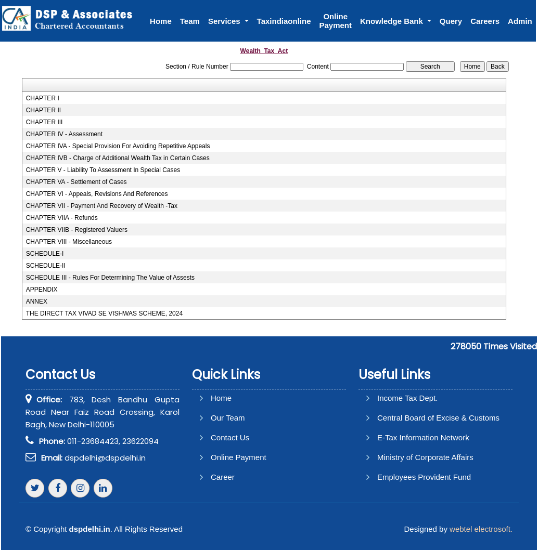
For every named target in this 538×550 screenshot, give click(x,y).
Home (161, 21)
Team (190, 21)
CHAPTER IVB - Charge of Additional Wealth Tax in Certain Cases (118, 158)
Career (223, 477)
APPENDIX (42, 289)
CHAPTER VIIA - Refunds (62, 217)
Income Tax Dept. (407, 398)
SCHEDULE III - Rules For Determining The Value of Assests (110, 277)
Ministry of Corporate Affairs (425, 457)
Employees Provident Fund (424, 477)
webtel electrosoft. (481, 529)
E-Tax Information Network (423, 437)
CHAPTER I (42, 98)
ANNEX (36, 301)
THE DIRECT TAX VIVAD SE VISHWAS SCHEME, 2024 (104, 313)
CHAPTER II (43, 110)
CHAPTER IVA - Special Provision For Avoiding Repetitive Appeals (118, 146)
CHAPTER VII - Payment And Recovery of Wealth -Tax (101, 205)
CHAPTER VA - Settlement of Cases (76, 182)
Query (451, 21)
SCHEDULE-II (46, 265)
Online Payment (335, 21)
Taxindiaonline (284, 21)
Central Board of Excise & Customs (438, 418)
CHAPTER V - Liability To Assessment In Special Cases (103, 170)
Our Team (228, 418)
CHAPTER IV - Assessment (64, 134)
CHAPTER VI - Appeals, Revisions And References (97, 194)
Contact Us (230, 437)
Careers (484, 21)
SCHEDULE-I (45, 253)
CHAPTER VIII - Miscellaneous (69, 241)
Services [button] (225, 21)
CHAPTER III (44, 122)
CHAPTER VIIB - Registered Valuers (76, 229)
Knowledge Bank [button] (392, 21)
